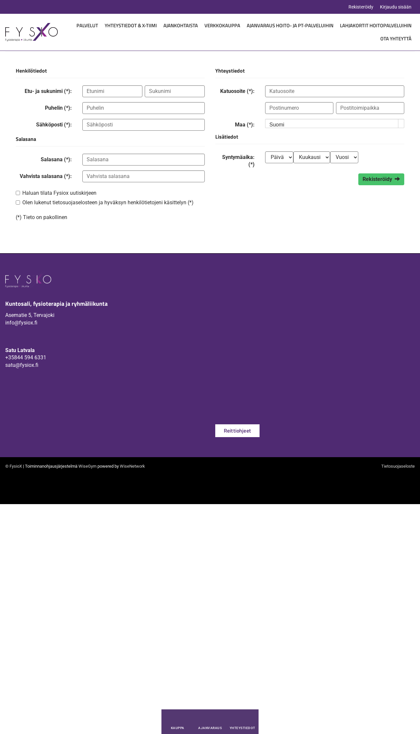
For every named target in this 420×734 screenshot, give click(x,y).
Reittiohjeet (237, 430)
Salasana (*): (56, 159)
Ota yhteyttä (395, 38)
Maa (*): (245, 125)
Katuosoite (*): (237, 91)
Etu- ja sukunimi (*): (48, 91)
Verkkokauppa (222, 25)
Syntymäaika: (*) (238, 160)
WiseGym (87, 466)
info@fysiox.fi (21, 323)
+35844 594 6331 (25, 357)
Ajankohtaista (180, 25)
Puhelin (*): (58, 108)
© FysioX (13, 466)
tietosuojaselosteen (74, 202)
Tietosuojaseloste (398, 466)
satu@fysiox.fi (21, 365)
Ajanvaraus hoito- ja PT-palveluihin (290, 25)
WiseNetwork (132, 466)
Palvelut (87, 25)
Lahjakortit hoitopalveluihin (375, 25)
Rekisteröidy (360, 7)
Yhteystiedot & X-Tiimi (131, 25)
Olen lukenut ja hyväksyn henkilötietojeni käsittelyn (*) (108, 202)
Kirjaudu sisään (395, 7)
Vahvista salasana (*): (46, 176)
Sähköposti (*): (54, 125)
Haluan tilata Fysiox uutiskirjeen (59, 193)
